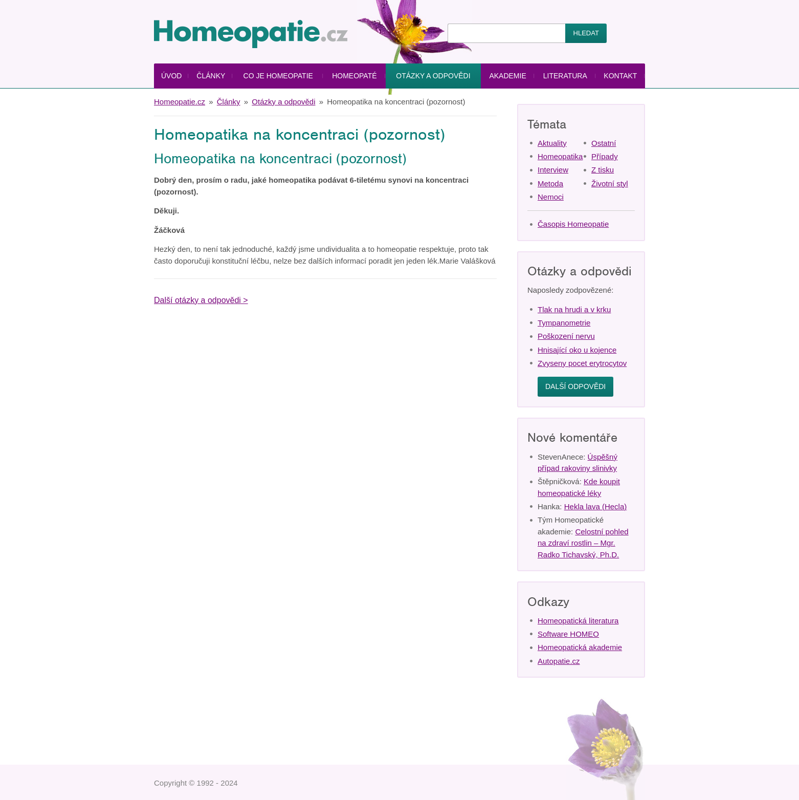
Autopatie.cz (559, 661)
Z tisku (602, 169)
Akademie (507, 76)
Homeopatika (560, 156)
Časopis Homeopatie (573, 224)
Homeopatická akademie (580, 647)
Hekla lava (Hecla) (595, 506)
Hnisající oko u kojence (577, 349)
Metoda (550, 183)
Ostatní (603, 143)
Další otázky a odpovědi (197, 300)
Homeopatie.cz (179, 101)
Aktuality (552, 143)
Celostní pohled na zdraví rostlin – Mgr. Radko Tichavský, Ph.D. (583, 543)
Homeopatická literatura (578, 620)
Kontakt (620, 76)
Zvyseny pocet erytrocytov (582, 363)
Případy (604, 156)
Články (210, 76)
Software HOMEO (568, 634)
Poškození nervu (566, 336)
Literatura (565, 76)
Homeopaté (354, 76)
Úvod (171, 76)
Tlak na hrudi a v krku (574, 309)
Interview (553, 169)
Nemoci (551, 196)
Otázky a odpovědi (433, 76)
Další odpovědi (575, 386)
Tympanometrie (564, 322)
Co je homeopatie (278, 76)
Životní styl (609, 183)
